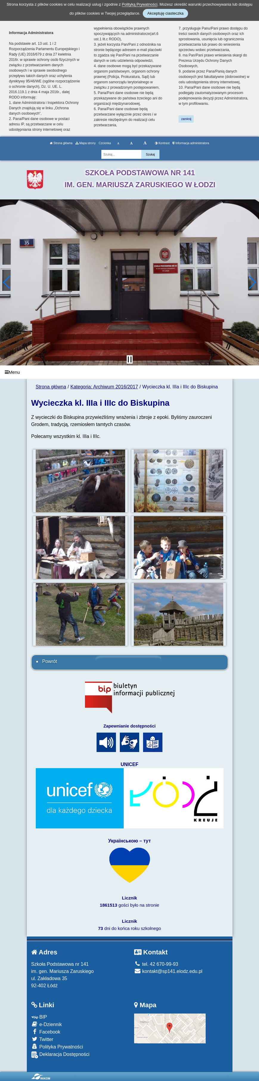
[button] (7, 282)
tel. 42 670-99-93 (156, 964)
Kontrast (162, 143)
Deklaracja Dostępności (60, 1054)
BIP (39, 1017)
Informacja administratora (191, 143)
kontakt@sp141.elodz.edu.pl (168, 971)
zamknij (186, 119)
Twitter (42, 1039)
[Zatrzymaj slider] (129, 359)
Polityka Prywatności (57, 1046)
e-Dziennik (46, 1024)
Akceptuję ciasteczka (165, 13)
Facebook (46, 1031)
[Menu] (129, 372)
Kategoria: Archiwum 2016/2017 (104, 386)
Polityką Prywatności (139, 4)
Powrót (49, 661)
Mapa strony (85, 143)
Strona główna (61, 143)
